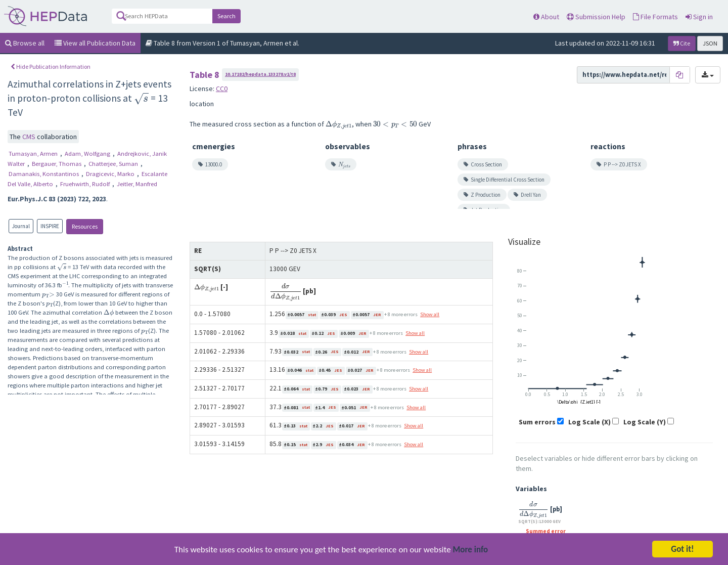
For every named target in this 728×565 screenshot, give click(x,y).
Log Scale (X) (589, 421)
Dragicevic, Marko (111, 174)
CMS (29, 136)
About (546, 16)
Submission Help (596, 16)
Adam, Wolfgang (88, 153)
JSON (710, 43)
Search (226, 16)
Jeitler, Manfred (137, 184)
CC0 (222, 88)
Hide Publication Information (50, 66)
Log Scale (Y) (644, 421)
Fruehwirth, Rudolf (85, 184)
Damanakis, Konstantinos (44, 174)
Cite (681, 43)
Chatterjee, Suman (114, 163)
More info (470, 551)
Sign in (699, 16)
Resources (85, 226)
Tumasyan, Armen (34, 153)
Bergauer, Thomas (57, 163)
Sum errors (537, 421)
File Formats (655, 16)
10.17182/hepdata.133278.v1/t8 (260, 74)
